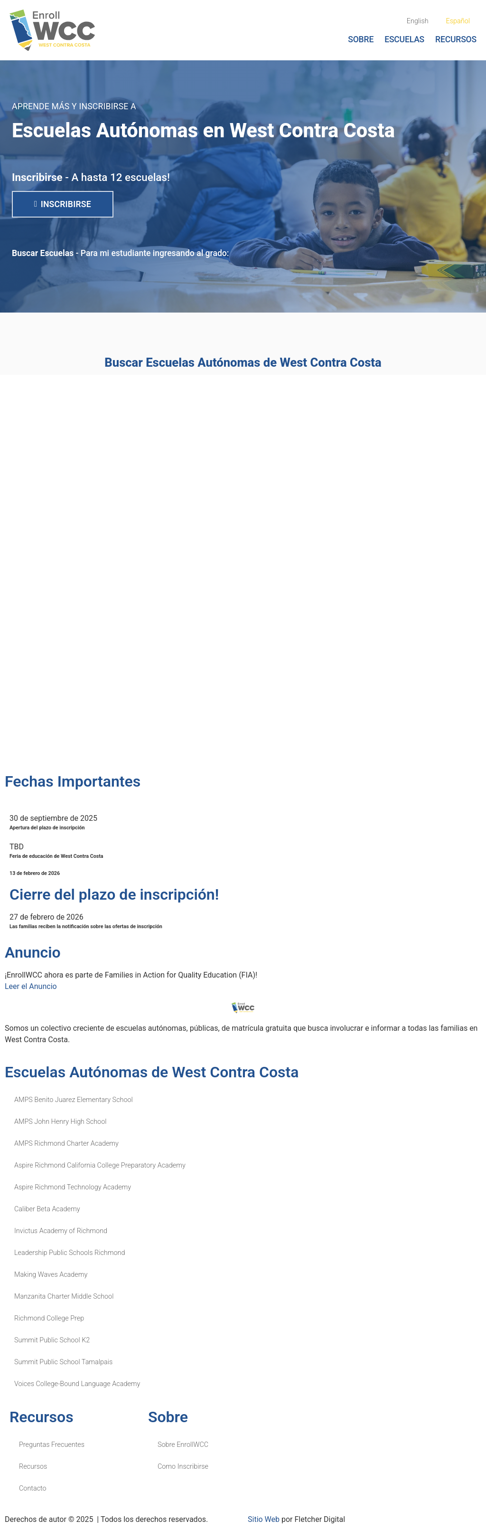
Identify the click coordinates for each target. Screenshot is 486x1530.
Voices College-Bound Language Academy (77, 1384)
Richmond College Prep (49, 1318)
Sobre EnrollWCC (183, 1445)
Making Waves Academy (50, 1275)
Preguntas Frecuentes (51, 1445)
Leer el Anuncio (31, 986)
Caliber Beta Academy (47, 1209)
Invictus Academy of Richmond (60, 1231)
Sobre (361, 39)
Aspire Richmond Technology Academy (72, 1187)
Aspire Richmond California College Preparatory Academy (100, 1165)
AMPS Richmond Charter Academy (66, 1144)
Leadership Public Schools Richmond (69, 1253)
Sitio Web (264, 1519)
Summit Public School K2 (52, 1340)
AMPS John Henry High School (60, 1122)
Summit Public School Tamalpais (63, 1362)
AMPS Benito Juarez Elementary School (73, 1100)
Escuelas (404, 39)
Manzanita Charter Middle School (63, 1296)
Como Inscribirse (183, 1467)
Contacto (33, 1488)
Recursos (456, 39)
